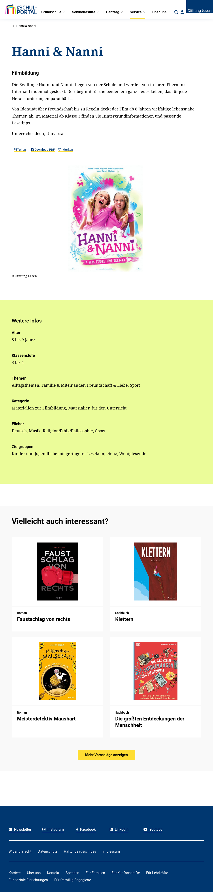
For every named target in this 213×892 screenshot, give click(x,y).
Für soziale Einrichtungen (28, 880)
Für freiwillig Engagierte (72, 880)
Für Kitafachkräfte (125, 873)
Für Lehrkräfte (157, 873)
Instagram (53, 829)
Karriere (15, 873)
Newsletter (20, 829)
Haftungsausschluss (80, 851)
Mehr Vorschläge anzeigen (106, 755)
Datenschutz (47, 851)
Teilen (20, 149)
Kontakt (53, 873)
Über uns (34, 873)
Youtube (152, 829)
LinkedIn (119, 829)
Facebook (86, 829)
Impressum (111, 851)
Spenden (72, 873)
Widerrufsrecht (20, 851)
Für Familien (95, 873)
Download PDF (43, 149)
